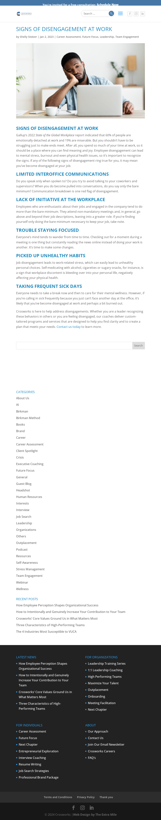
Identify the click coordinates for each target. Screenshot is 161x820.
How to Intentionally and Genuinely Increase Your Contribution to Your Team (70, 612)
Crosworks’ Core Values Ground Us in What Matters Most (57, 618)
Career (21, 438)
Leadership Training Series (107, 663)
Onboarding (96, 696)
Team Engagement (127, 37)
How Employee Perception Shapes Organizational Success (57, 605)
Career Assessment (69, 37)
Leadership (107, 37)
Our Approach (98, 731)
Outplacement (26, 543)
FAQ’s (92, 758)
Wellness (22, 589)
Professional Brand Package (38, 777)
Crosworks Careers (101, 751)
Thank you (106, 797)
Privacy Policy (86, 797)
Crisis (20, 457)
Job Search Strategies (34, 771)
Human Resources (29, 497)
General (21, 477)
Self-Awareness (27, 563)
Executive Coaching (29, 464)
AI (17, 405)
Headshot (23, 490)
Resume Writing (30, 764)
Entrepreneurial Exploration (38, 751)
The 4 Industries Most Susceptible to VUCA (46, 632)
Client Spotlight (27, 451)
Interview (22, 510)
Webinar (22, 582)
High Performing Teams (105, 677)
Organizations (26, 530)
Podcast (22, 549)
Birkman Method (28, 418)
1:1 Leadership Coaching (105, 670)
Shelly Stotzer (28, 37)
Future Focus (90, 37)
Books (20, 424)
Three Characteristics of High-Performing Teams (50, 625)
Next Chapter (97, 709)
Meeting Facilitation (102, 703)
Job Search (23, 517)
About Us (22, 398)
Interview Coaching (32, 758)
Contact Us (95, 738)
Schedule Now (108, 5)
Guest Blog (23, 484)
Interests (22, 503)
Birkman (22, 411)
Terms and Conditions (58, 797)
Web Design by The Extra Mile (95, 815)
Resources (23, 556)
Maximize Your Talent (103, 683)
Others (21, 536)
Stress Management (30, 569)
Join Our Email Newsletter (106, 744)
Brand (20, 431)
